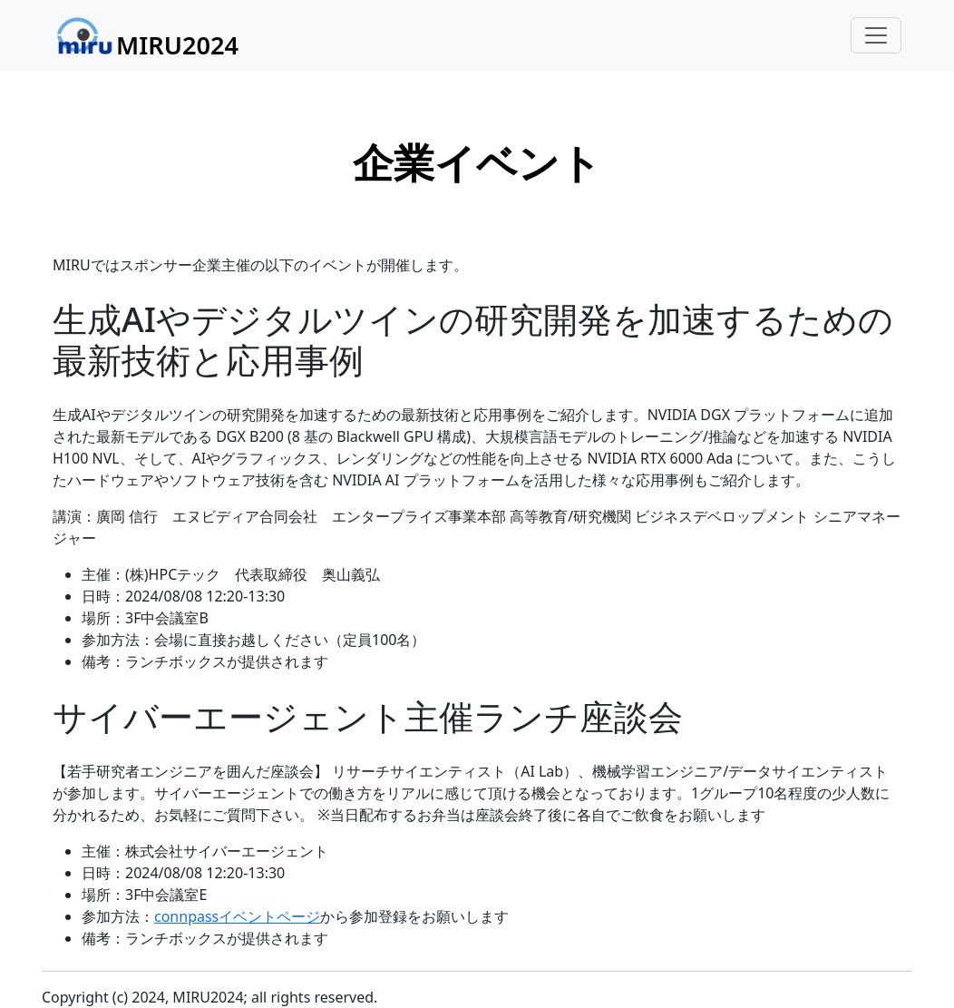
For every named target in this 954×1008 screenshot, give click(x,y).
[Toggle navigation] (876, 35)
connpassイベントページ (237, 916)
